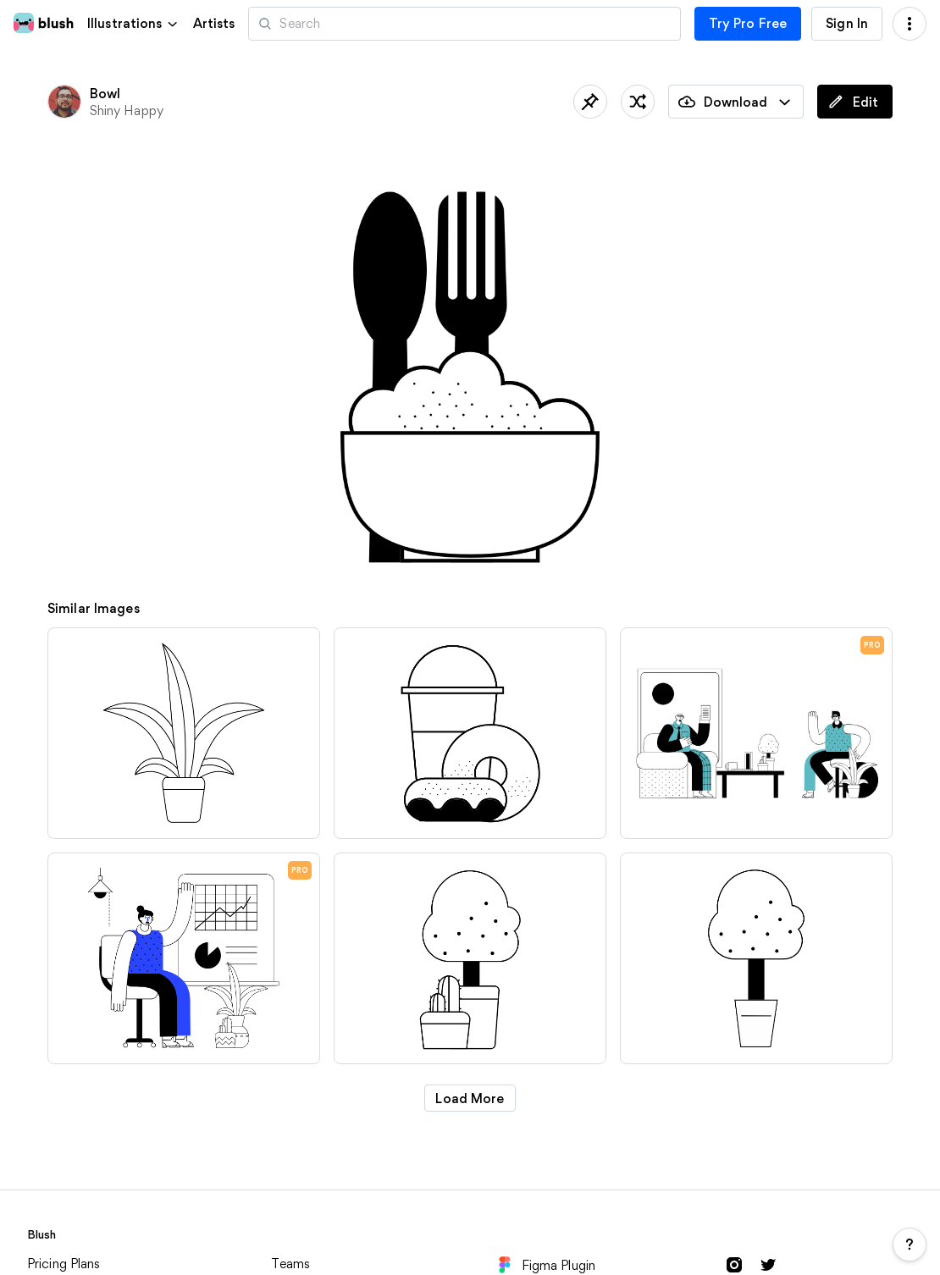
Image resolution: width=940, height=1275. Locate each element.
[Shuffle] (638, 102)
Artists (214, 23)
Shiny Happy (126, 110)
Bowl (105, 94)
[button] (133, 23)
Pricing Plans (64, 1264)
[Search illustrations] (464, 24)
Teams (290, 1264)
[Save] (590, 102)
